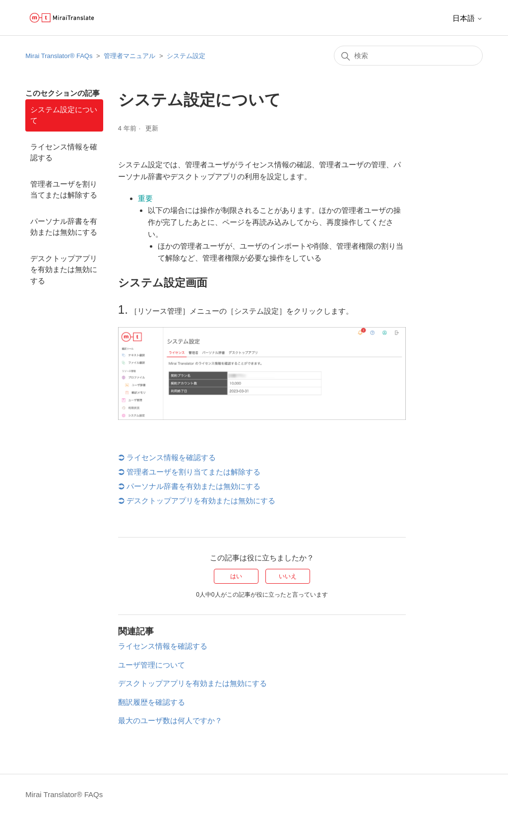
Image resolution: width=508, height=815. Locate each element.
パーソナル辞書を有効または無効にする (63, 227)
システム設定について (63, 115)
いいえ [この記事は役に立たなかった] (288, 576)
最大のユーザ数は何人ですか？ (170, 720)
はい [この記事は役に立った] (236, 576)
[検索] (408, 56)
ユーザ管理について (151, 665)
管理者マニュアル (129, 56)
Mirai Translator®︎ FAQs (58, 56)
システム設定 (186, 56)
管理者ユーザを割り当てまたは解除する (63, 190)
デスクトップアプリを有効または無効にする (63, 269)
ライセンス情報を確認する (63, 152)
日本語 (467, 18)
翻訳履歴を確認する (151, 702)
